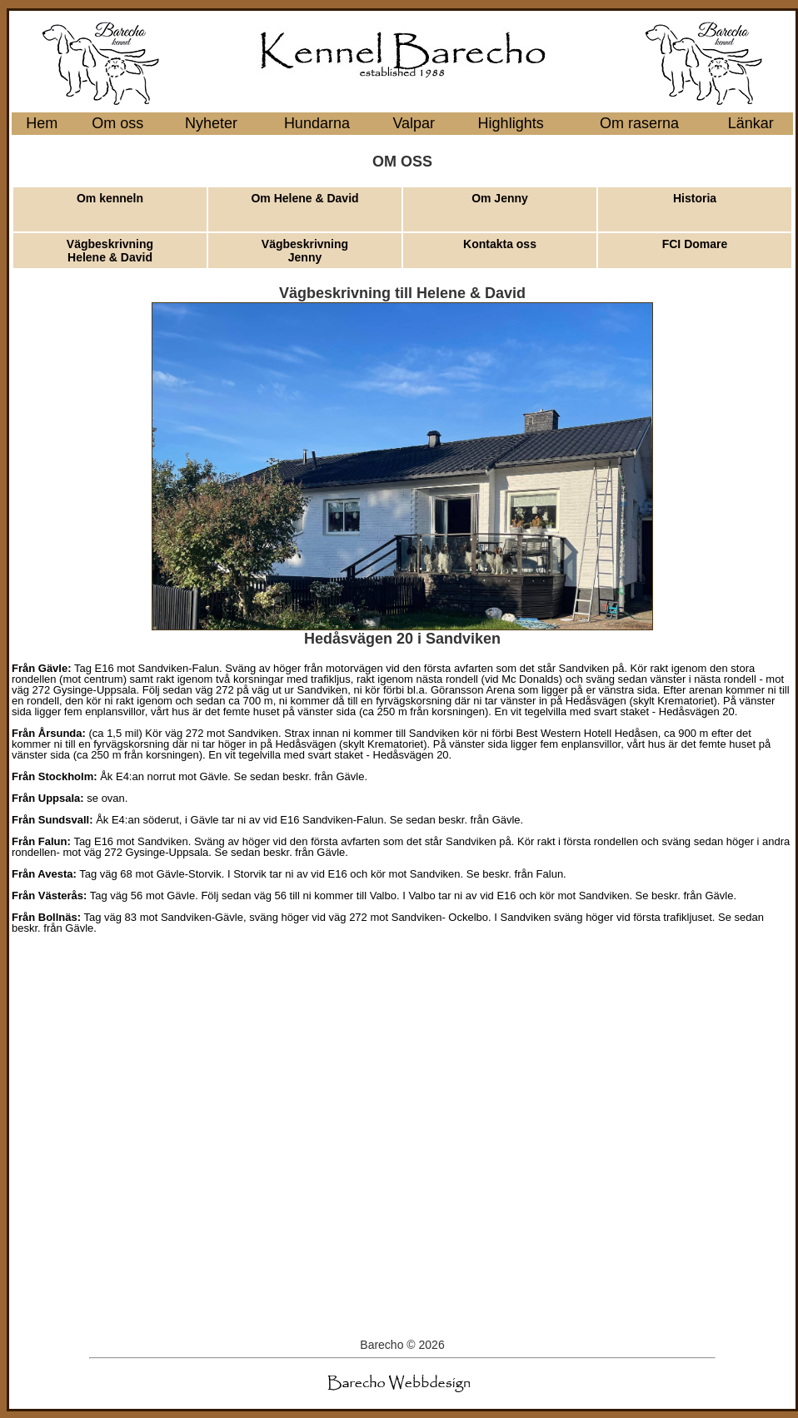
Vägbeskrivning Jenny (305, 250)
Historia (694, 198)
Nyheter (211, 123)
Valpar (413, 123)
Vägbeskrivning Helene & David (110, 250)
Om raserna (639, 123)
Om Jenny (499, 198)
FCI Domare (695, 244)
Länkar (751, 123)
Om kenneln (110, 198)
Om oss (117, 123)
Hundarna (317, 123)
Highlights (511, 123)
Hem (41, 123)
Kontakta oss (499, 244)
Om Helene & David (304, 198)
